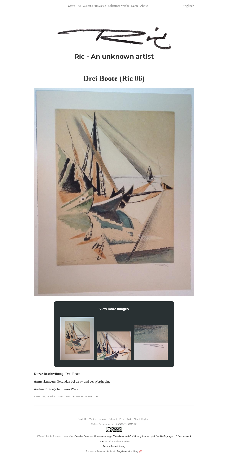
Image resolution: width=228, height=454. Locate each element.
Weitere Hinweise (94, 6)
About (144, 6)
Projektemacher (125, 451)
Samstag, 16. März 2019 (48, 396)
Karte (134, 6)
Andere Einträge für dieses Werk (56, 389)
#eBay (79, 396)
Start (71, 6)
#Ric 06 (70, 396)
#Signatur (91, 396)
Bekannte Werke (118, 6)
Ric (78, 6)
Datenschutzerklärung (114, 446)
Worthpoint (102, 381)
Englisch (188, 6)
